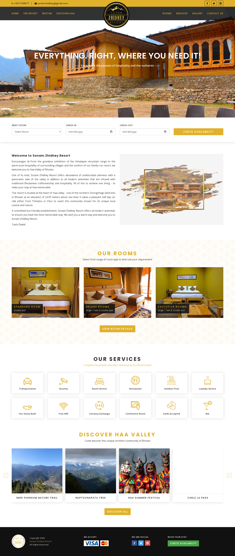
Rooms (167, 13)
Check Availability (198, 132)
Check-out (126, 125)
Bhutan (47, 13)
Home (15, 13)
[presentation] (6, 475)
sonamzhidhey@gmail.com (51, 3)
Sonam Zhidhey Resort (41, 541)
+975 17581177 (20, 3)
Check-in (71, 125)
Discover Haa (66, 13)
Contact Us (215, 13)
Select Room (19, 125)
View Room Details (117, 329)
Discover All (117, 511)
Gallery (197, 13)
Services (182, 13)
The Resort (30, 13)
